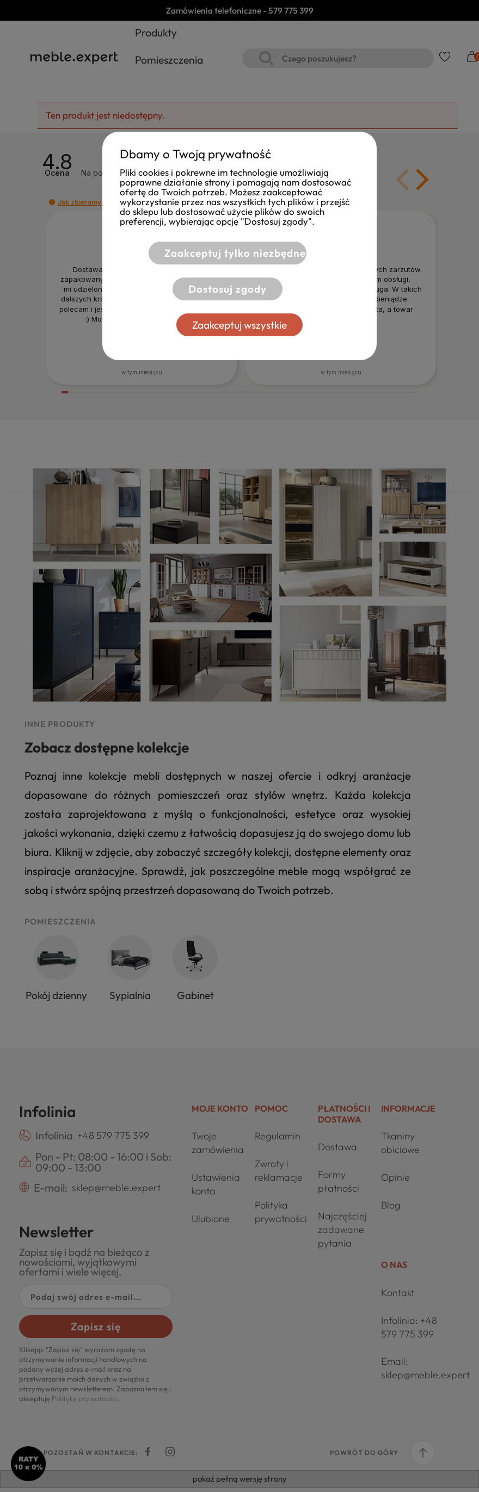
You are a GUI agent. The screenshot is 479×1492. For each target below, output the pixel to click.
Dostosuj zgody (226, 288)
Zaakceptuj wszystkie (239, 324)
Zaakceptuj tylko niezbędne (233, 253)
